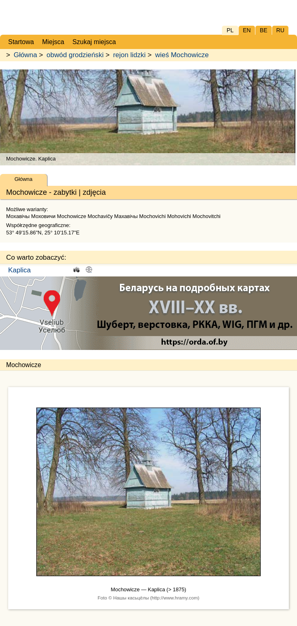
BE (264, 30)
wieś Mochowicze (181, 55)
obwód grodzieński (75, 55)
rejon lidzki (129, 55)
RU (280, 30)
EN (246, 30)
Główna (25, 55)
